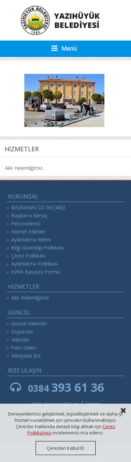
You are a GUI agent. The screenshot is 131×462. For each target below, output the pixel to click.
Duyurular (22, 331)
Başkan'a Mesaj (29, 215)
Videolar (20, 339)
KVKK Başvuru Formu (35, 271)
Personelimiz (25, 223)
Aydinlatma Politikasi (34, 263)
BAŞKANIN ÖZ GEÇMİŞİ (38, 207)
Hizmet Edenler (28, 231)
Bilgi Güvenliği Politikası (37, 247)
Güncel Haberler (29, 323)
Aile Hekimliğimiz (24, 168)
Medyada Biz (26, 355)
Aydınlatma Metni (31, 239)
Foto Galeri (23, 347)
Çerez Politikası (28, 255)
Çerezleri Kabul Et (65, 448)
